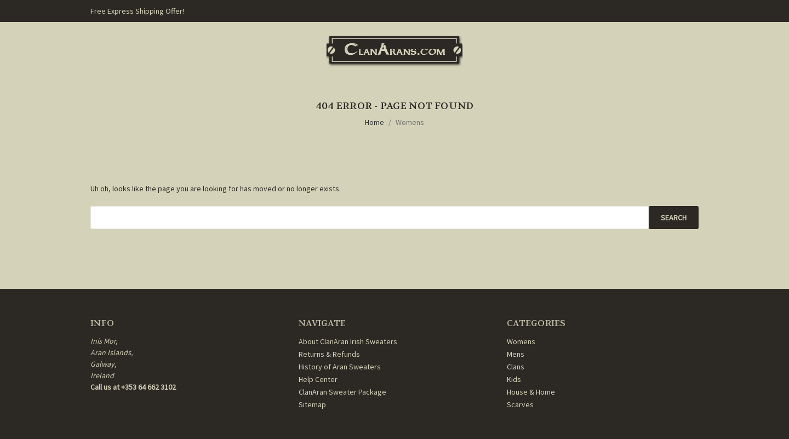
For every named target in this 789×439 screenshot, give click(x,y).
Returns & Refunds (329, 354)
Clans (515, 367)
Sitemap (312, 404)
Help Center (318, 379)
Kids (514, 379)
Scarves (520, 404)
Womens (410, 122)
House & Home (531, 392)
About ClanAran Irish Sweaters (348, 341)
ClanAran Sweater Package (342, 392)
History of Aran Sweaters (340, 367)
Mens (515, 354)
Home (374, 122)
